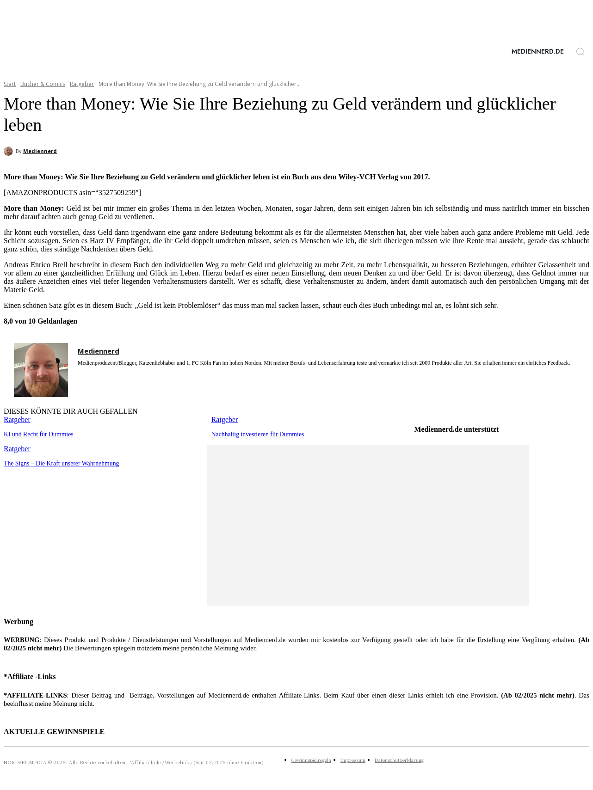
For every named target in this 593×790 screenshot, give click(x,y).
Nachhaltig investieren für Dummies (255, 433)
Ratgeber (82, 84)
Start (10, 84)
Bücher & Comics (42, 84)
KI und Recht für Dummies (36, 433)
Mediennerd (40, 150)
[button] (580, 51)
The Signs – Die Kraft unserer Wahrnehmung (58, 462)
